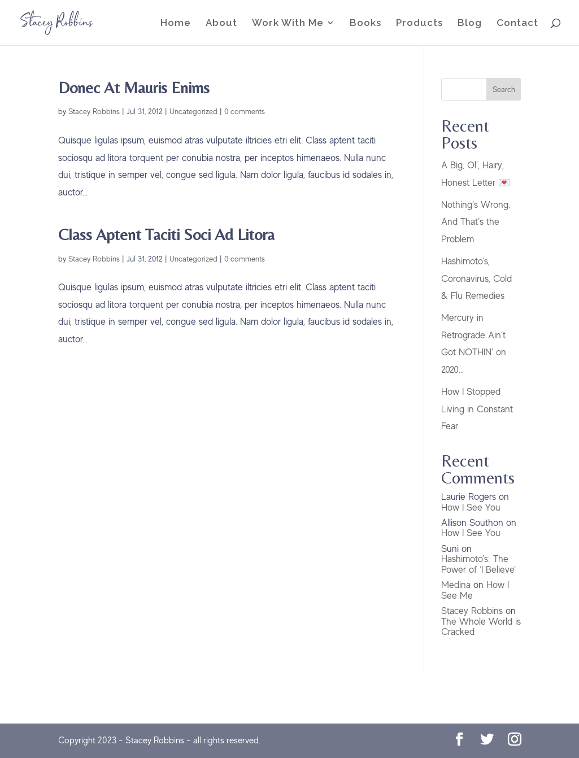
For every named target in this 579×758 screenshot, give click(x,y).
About (221, 23)
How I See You (470, 507)
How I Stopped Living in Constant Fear (477, 409)
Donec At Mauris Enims (134, 87)
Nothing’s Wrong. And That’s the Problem (475, 222)
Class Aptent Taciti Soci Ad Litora (166, 234)
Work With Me (288, 23)
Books (365, 23)
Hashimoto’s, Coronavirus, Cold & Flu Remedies (476, 278)
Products (419, 23)
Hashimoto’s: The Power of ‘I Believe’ (478, 564)
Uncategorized (193, 111)
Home (175, 23)
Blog (470, 23)
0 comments (244, 111)
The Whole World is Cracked (481, 627)
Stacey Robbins (94, 111)
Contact (517, 23)
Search (504, 89)
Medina (456, 585)
